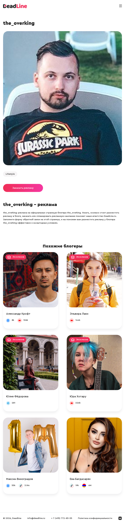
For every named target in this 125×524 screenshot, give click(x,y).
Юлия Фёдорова (17, 396)
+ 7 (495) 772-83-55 (61, 518)
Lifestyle (10, 174)
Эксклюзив (18, 257)
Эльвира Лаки (79, 313)
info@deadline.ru (36, 518)
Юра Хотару (78, 396)
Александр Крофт (18, 313)
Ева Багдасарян (80, 479)
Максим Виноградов (19, 479)
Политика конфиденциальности (95, 518)
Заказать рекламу (23, 188)
